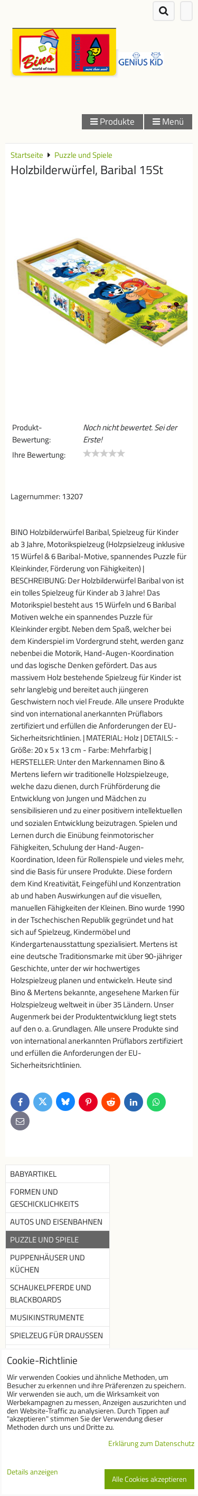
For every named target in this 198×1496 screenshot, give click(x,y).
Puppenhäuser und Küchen (47, 1263)
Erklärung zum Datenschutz (151, 1443)
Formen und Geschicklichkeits (44, 1198)
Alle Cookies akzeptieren (149, 1479)
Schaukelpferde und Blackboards (50, 1293)
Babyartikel (33, 1174)
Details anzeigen (32, 1472)
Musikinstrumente (47, 1317)
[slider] (104, 453)
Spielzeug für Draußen (56, 1335)
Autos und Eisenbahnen (56, 1222)
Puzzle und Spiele (44, 1240)
